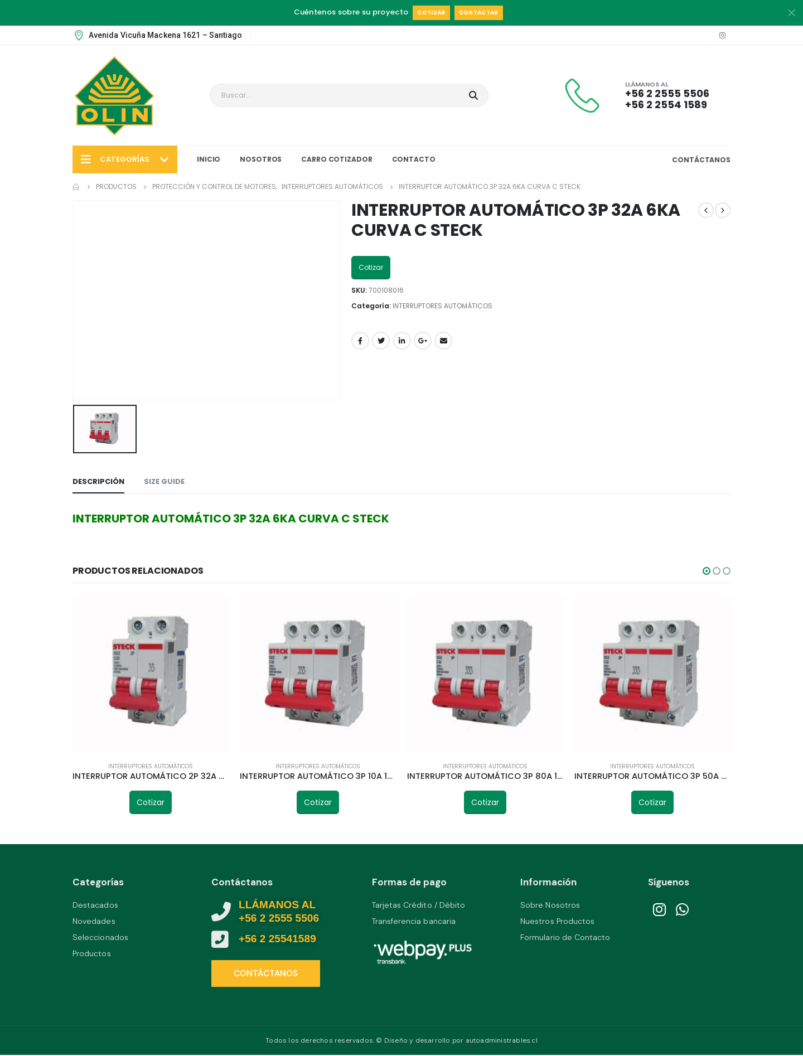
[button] (707, 571)
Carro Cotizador (336, 159)
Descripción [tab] (98, 481)
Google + (423, 341)
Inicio (208, 159)
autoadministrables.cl (502, 1040)
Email (443, 341)
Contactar (479, 12)
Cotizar (431, 12)
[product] (150, 675)
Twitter (381, 341)
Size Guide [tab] (164, 481)
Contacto (414, 159)
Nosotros (261, 159)
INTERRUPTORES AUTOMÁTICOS (442, 306)
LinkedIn (402, 341)
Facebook (360, 341)
